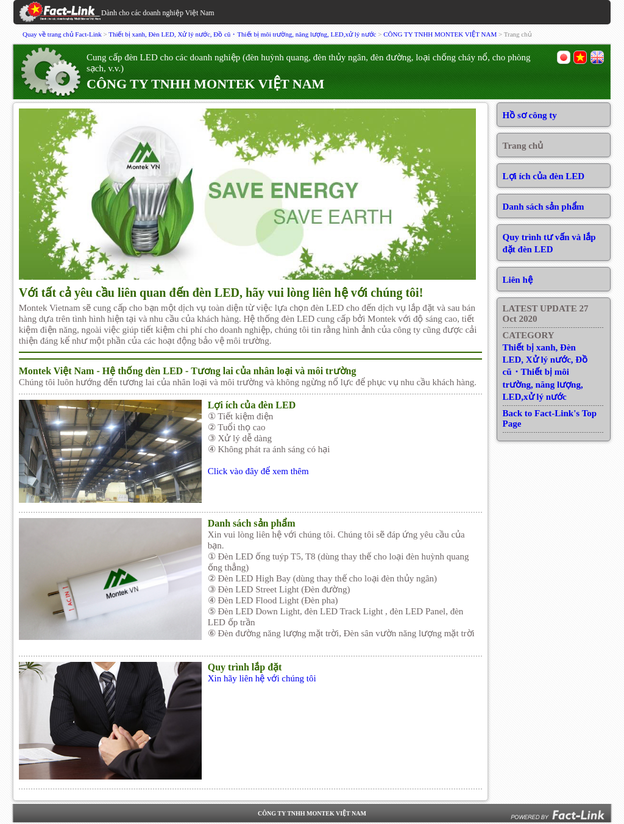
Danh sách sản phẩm (543, 206)
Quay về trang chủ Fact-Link (62, 34)
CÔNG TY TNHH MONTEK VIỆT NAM (440, 34)
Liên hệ (518, 280)
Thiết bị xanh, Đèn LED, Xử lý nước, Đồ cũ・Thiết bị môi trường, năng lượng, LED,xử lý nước (242, 34)
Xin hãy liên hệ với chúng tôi (262, 678)
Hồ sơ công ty (530, 115)
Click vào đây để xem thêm (258, 471)
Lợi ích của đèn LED (544, 176)
